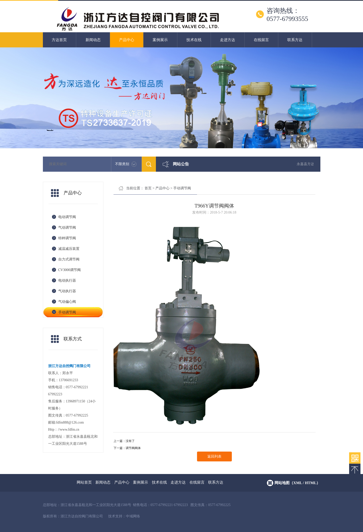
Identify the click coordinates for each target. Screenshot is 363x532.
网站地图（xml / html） (297, 483)
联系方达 (294, 40)
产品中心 (126, 40)
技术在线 (194, 40)
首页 (148, 188)
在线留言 (261, 40)
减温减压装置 (68, 249)
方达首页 (59, 40)
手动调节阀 (67, 312)
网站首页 (84, 482)
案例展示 (160, 40)
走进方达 (227, 40)
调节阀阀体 (133, 448)
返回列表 (214, 456)
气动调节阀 (67, 227)
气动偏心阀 (67, 302)
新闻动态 (93, 40)
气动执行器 (67, 291)
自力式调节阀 (68, 259)
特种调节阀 (67, 238)
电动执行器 (67, 280)
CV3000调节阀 (69, 270)
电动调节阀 (67, 217)
